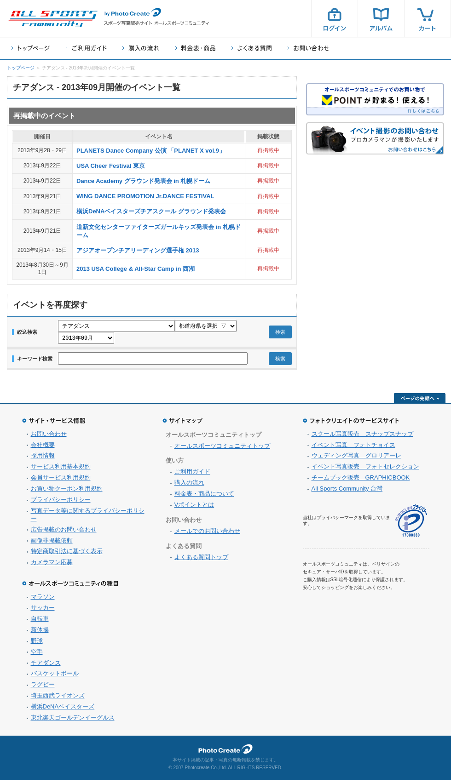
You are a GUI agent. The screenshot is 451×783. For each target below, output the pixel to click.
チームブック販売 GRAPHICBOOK (361, 480)
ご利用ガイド (86, 48)
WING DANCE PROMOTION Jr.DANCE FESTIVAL (145, 196)
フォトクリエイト (225, 752)
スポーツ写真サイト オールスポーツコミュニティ (53, 19)
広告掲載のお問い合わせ (64, 532)
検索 (280, 333)
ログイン (335, 18)
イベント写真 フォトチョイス (353, 447)
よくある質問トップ (201, 559)
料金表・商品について (204, 496)
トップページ (30, 48)
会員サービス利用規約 (61, 480)
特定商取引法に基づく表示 (67, 553)
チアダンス (46, 665)
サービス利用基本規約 (61, 469)
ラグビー (43, 687)
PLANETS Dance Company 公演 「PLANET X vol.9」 (150, 150)
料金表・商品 (195, 48)
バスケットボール (55, 676)
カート (428, 18)
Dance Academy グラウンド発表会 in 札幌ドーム (143, 180)
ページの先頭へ (419, 401)
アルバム (381, 18)
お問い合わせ (308, 48)
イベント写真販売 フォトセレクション (365, 469)
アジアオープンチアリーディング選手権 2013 (137, 250)
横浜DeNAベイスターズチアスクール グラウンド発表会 (151, 211)
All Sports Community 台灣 (347, 491)
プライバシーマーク (411, 523)
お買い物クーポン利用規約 (67, 491)
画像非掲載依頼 (52, 543)
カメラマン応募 (52, 564)
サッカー (43, 610)
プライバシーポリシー (61, 502)
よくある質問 (251, 48)
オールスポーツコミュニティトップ (222, 448)
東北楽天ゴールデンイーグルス (73, 720)
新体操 (40, 632)
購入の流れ (141, 48)
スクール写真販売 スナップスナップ (362, 436)
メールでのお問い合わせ (207, 533)
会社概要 (43, 447)
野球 (37, 643)
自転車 (40, 621)
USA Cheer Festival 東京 (110, 165)
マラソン (43, 599)
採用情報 (43, 458)
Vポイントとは (194, 507)
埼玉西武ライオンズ (58, 698)
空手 (37, 654)
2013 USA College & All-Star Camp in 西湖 (135, 268)
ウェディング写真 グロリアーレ (356, 458)
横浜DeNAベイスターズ (63, 709)
